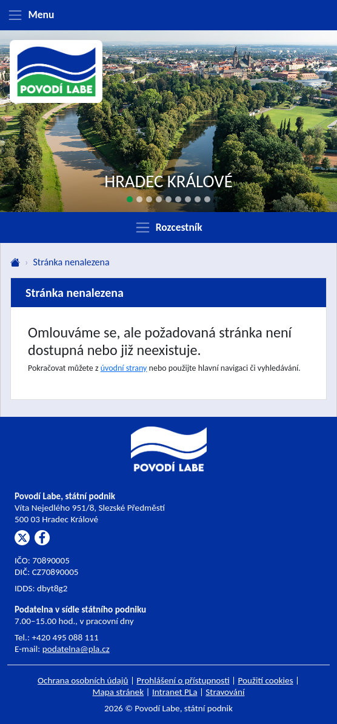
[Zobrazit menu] (168, 15)
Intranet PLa (175, 691)
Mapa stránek (118, 691)
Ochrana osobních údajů (83, 680)
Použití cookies (265, 680)
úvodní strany (124, 368)
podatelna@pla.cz (76, 648)
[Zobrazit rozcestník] (168, 227)
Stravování (224, 691)
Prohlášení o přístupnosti (182, 680)
